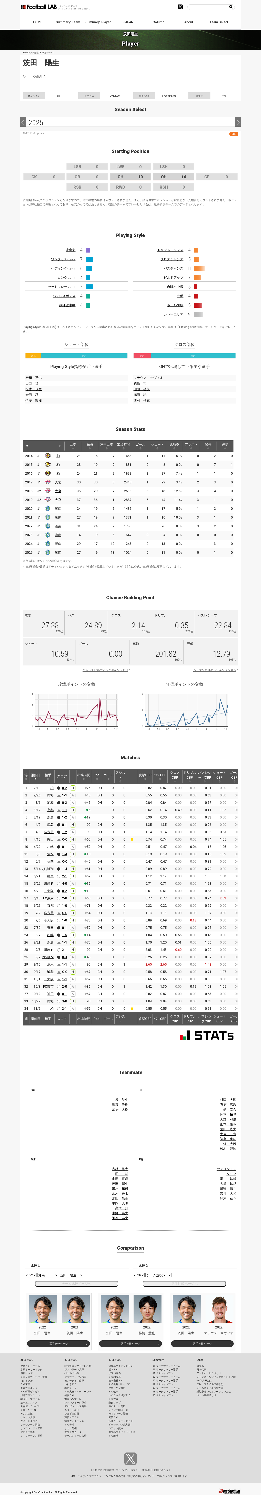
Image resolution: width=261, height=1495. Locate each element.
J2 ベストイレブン (163, 1384)
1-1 (64, 795)
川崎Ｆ (49, 884)
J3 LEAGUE (114, 1360)
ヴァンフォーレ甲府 (75, 1402)
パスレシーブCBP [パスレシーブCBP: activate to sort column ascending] (204, 777)
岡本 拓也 (228, 1114)
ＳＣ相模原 (114, 1376)
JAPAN (128, 22)
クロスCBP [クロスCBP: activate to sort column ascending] (175, 777)
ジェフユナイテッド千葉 (33, 1376)
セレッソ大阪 (27, 1417)
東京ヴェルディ (29, 1388)
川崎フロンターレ (30, 1395)
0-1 (64, 825)
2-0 (64, 898)
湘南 (58, 509)
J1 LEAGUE (26, 1360)
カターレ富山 (71, 1410)
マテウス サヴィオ (148, 378)
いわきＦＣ (70, 1384)
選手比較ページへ (184, 1283)
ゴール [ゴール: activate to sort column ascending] (140, 446)
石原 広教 (228, 1105)
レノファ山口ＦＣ (118, 1410)
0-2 (64, 788)
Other (200, 1360)
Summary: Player (98, 22)
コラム (200, 1365)
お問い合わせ (161, 1470)
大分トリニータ (73, 1432)
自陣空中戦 (175, 287)
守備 (180, 296)
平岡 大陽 (120, 1203)
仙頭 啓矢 (142, 389)
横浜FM (48, 869)
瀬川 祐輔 (228, 1179)
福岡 (50, 861)
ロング (66, 278)
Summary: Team (68, 22)
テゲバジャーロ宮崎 (75, 1435)
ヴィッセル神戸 (29, 1421)
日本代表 (201, 1369)
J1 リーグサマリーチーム (166, 1365)
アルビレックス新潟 (75, 1406)
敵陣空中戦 (67, 305)
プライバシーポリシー (128, 1470)
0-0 (64, 839)
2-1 (64, 876)
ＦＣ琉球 (113, 1435)
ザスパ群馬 (114, 1373)
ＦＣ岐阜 (113, 1391)
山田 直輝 (120, 1179)
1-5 (64, 935)
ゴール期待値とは (206, 1395)
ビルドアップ (173, 278)
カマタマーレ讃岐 (118, 1413)
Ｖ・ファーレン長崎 (31, 1435)
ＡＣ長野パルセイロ (119, 1384)
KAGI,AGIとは (204, 1380)
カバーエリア (173, 314)
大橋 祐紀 (228, 1184)
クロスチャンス (171, 259)
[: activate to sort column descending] (27, 446)
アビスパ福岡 (27, 1432)
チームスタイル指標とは (210, 1388)
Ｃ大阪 (49, 891)
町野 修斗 (228, 1189)
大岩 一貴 (228, 1134)
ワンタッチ (63, 259)
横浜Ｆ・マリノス (30, 1399)
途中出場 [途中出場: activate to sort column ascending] (106, 446)
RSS (233, 133)
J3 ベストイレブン (163, 1395)
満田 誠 (140, 395)
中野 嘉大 (120, 1213)
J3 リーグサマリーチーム (166, 1388)
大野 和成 (228, 1119)
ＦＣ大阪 (113, 1399)
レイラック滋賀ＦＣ (119, 1395)
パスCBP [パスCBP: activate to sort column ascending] (160, 776)
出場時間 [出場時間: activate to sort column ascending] (123, 446)
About (188, 22)
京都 (50, 810)
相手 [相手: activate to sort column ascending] (48, 776)
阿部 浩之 (120, 1218)
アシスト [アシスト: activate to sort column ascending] (191, 446)
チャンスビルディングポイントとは (105, 670)
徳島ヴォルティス (74, 1421)
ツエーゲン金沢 (117, 1388)
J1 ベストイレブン (163, 1373)
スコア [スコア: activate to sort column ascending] (62, 776)
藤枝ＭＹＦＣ (71, 1417)
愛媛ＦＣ (113, 1417)
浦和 (50, 803)
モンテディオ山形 (74, 1380)
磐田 (50, 839)
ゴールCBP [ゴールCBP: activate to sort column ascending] (234, 777)
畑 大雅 (229, 1144)
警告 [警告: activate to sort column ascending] (208, 446)
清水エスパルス (29, 1402)
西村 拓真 (142, 401)
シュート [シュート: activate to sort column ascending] (157, 446)
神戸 (50, 876)
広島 (50, 825)
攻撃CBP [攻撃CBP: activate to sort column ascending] (145, 776)
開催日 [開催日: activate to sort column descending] (35, 776)
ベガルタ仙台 (71, 1373)
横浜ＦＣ (69, 1395)
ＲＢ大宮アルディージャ (77, 1391)
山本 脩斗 (228, 1124)
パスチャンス (173, 268)
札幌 (50, 847)
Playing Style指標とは (193, 327)
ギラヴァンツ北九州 (119, 1424)
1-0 (64, 906)
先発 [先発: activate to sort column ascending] (89, 446)
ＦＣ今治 (69, 1424)
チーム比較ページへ (76, 1283)
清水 (50, 854)
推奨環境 (109, 1470)
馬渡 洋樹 (120, 1105)
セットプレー (61, 287)
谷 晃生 (121, 1100)
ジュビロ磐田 (71, 1413)
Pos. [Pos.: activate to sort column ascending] (97, 776)
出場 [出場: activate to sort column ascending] (73, 446)
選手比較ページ (58, 1343)
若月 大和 (228, 1193)
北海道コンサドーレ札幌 (77, 1365)
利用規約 (97, 1470)
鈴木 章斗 (228, 1198)
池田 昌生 (120, 1198)
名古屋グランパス (30, 1406)
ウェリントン (226, 1169)
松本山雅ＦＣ (115, 1380)
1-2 (64, 817)
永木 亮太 (120, 1193)
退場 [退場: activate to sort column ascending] (225, 446)
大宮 (58, 482)
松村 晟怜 (228, 1149)
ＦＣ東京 (25, 1384)
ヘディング (63, 268)
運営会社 (147, 1470)
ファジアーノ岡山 (30, 1424)
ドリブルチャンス (170, 250)
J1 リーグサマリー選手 (165, 1369)
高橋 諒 (121, 1208)
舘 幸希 (229, 1109)
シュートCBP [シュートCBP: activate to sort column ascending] (219, 777)
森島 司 (140, 383)
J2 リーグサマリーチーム (166, 1376)
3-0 (64, 1001)
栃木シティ (70, 1388)
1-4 (64, 854)
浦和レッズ (26, 1373)
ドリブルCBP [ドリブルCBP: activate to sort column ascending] (189, 777)
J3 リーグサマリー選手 (165, 1391)
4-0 (64, 884)
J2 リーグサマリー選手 (165, 1380)
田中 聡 (121, 1174)
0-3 (64, 957)
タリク (231, 1174)
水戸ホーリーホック (31, 1369)
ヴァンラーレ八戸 (74, 1369)
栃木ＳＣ (113, 1369)
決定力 (70, 250)
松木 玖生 (33, 389)
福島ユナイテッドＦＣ (120, 1365)
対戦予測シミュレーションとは (214, 1391)
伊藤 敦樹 (33, 401)
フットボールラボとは (209, 1373)
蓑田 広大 (228, 1129)
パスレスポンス (64, 296)
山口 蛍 (32, 383)
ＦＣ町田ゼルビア (30, 1391)
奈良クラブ (114, 1402)
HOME (37, 22)
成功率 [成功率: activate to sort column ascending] (174, 446)
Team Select (219, 22)
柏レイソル (26, 1380)
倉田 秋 (32, 395)
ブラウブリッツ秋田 (75, 1376)
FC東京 (48, 898)
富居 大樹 (120, 1109)
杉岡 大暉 (228, 1100)
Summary (158, 1360)
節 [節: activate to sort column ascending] (26, 776)
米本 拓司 (120, 1189)
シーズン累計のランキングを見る (214, 670)
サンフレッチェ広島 (31, 1428)
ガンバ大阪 (26, 1413)
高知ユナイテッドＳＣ (120, 1421)
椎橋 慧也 (33, 378)
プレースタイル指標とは (210, 1384)
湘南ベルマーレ (73, 1399)
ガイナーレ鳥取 (117, 1406)
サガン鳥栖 (70, 1428)
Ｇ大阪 (49, 920)
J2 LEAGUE (70, 1360)
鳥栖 (50, 795)
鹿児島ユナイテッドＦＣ (121, 1432)
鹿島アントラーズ (30, 1365)
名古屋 (49, 832)
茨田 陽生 (120, 1184)
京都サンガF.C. (28, 1410)
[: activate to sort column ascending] (35, 446)
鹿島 (50, 817)
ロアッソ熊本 (115, 1428)
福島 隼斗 (228, 1139)
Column (158, 22)
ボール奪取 (175, 305)
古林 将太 (120, 1169)
